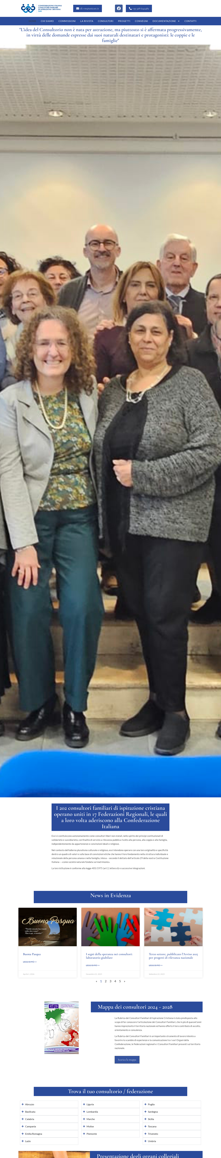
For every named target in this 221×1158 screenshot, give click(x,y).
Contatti (190, 21)
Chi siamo (47, 21)
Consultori (106, 21)
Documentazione (166, 21)
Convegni (141, 21)
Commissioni (67, 21)
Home (32, 21)
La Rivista (86, 21)
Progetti (124, 21)
